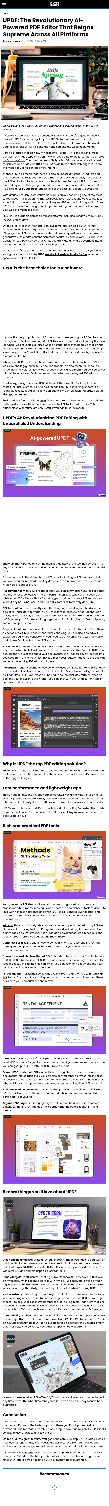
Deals (5, 13)
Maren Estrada (13, 41)
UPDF (43, 400)
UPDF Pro (28, 1452)
